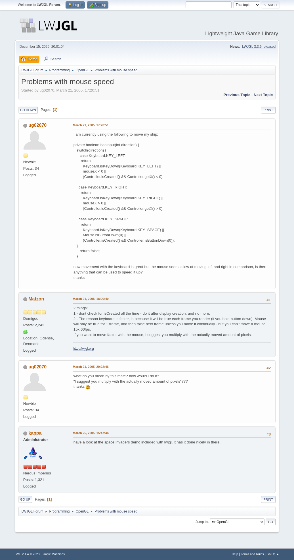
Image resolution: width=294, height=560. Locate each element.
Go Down (28, 110)
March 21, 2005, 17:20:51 (91, 125)
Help (235, 554)
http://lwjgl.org (83, 348)
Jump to (202, 522)
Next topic (263, 95)
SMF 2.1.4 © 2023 (27, 554)
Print (268, 110)
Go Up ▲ (272, 554)
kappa (34, 433)
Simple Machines (53, 554)
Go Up (25, 499)
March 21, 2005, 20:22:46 (91, 366)
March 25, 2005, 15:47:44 (91, 433)
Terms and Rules (252, 554)
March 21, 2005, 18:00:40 (91, 298)
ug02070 (37, 125)
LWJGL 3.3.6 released (259, 47)
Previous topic (237, 95)
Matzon (36, 298)
